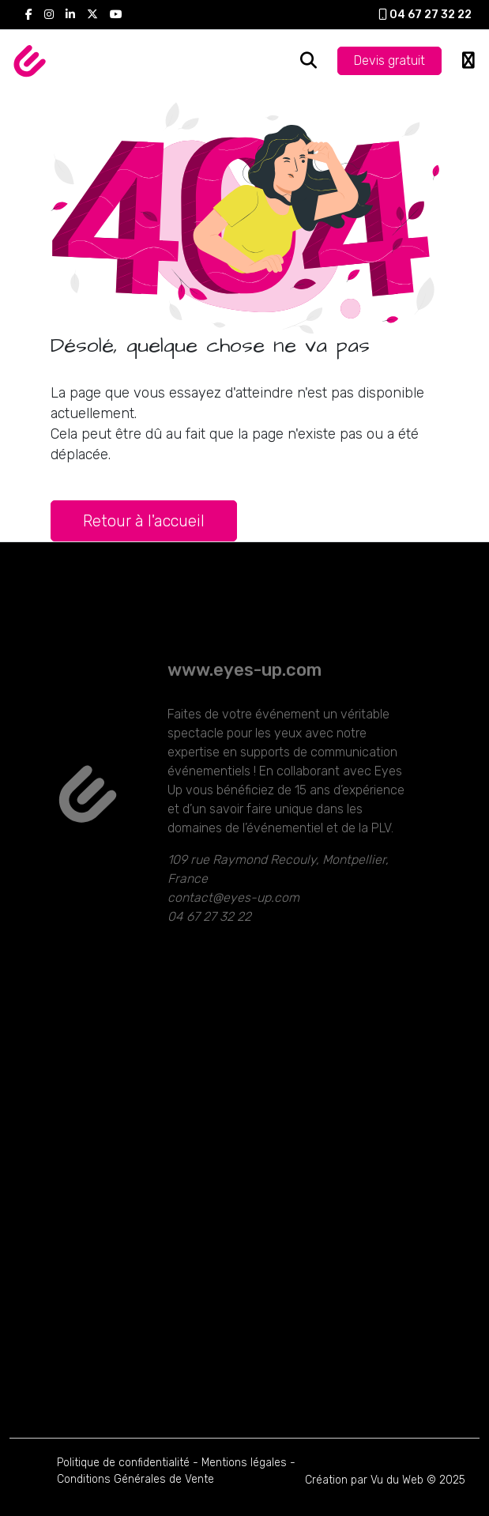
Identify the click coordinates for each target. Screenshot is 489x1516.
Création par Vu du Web (364, 1480)
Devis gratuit (389, 60)
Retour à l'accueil (144, 520)
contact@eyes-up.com (233, 919)
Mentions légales (244, 1462)
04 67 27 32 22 (425, 14)
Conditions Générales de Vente (135, 1479)
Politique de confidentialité (123, 1462)
